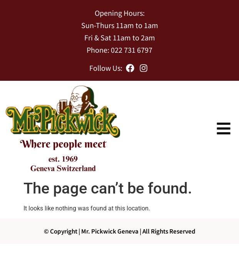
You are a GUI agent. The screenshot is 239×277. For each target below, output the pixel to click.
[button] (223, 128)
